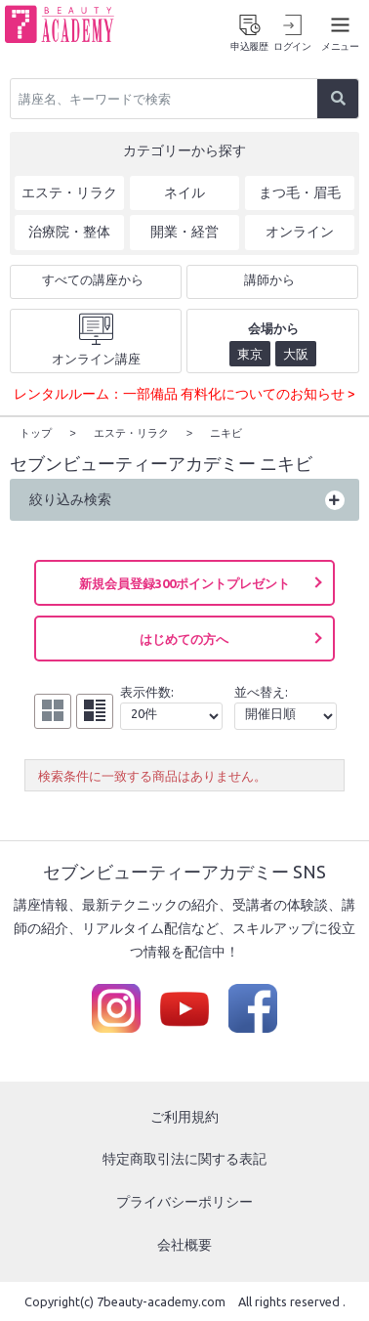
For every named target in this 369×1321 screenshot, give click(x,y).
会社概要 (184, 1244)
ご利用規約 (184, 1116)
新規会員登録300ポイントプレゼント (184, 582)
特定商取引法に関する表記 (184, 1158)
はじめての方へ (184, 638)
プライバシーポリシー (184, 1201)
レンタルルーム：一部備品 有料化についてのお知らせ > (184, 394)
